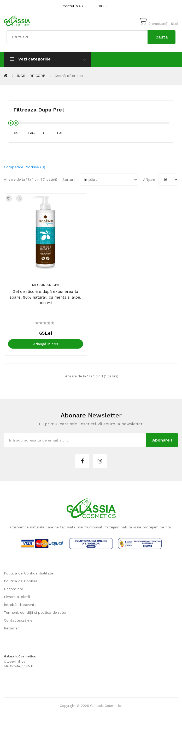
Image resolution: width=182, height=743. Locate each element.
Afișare (149, 179)
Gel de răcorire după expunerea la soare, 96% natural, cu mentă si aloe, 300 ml (47, 300)
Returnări (12, 631)
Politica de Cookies (21, 584)
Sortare (68, 179)
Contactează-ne (18, 623)
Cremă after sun (69, 76)
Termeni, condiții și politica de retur (35, 615)
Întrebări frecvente (20, 608)
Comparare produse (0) (24, 167)
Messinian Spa (47, 288)
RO (103, 6)
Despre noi (13, 592)
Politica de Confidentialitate (28, 576)
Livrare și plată (17, 600)
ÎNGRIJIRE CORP (31, 76)
